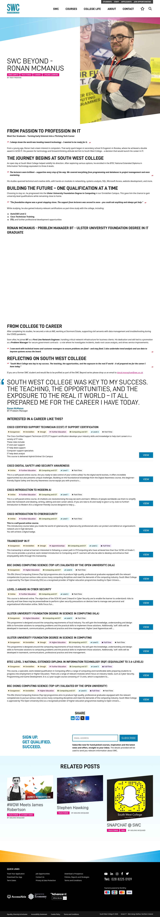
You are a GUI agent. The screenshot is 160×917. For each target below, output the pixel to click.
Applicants (126, 1)
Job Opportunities (142, 1)
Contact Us (40, 877)
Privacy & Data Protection (46, 880)
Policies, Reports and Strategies (77, 877)
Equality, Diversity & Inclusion (17, 914)
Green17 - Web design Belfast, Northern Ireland (137, 914)
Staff (116, 1)
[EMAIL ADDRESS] (95, 738)
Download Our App (14, 877)
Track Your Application (16, 874)
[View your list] (142, 9)
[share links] (87, 718)
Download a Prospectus (74, 874)
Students (107, 1)
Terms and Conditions (73, 880)
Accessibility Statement (39, 914)
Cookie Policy (55, 914)
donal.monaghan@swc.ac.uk (130, 372)
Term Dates (11, 880)
